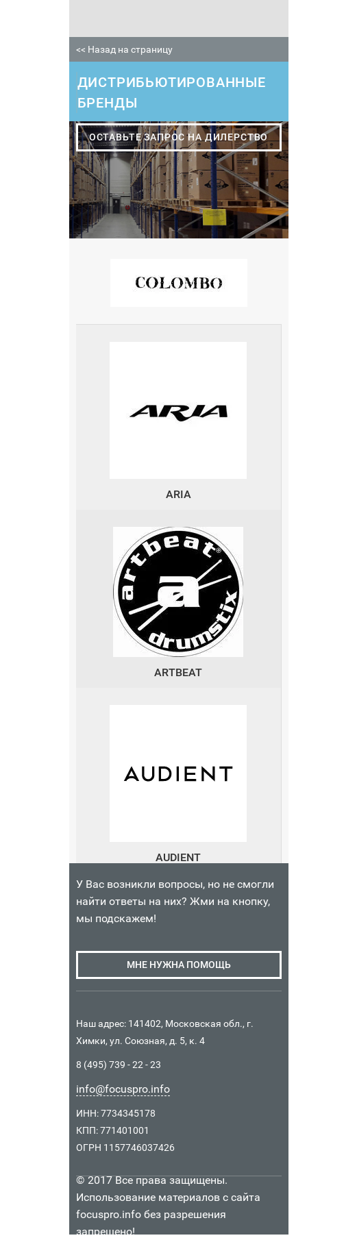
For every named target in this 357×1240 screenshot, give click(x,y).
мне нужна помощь (179, 964)
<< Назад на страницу (124, 49)
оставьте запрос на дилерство (179, 137)
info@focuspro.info (123, 1088)
